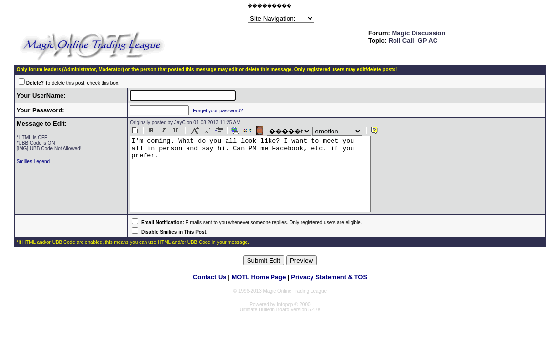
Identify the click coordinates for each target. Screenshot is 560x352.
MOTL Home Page (258, 291)
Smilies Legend (33, 161)
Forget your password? (211, 110)
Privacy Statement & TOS (329, 291)
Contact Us (210, 291)
